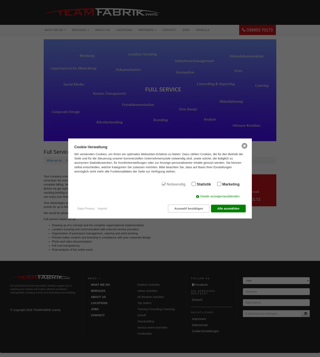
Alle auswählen (228, 208)
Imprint (102, 208)
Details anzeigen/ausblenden (220, 196)
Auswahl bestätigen (188, 208)
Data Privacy (86, 208)
